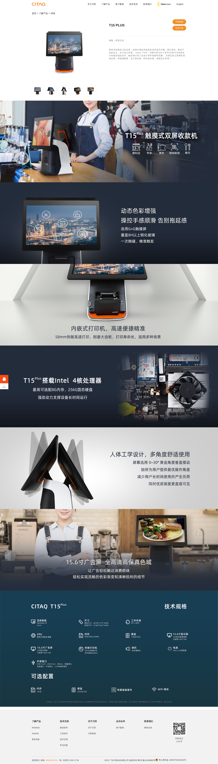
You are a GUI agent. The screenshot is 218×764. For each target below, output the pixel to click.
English (180, 4)
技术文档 (64, 739)
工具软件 (64, 733)
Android (35, 733)
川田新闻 (92, 733)
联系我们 (147, 4)
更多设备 (36, 739)
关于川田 (92, 4)
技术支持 (133, 4)
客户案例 (119, 4)
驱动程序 (64, 728)
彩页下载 (179, 28)
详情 (53, 13)
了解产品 (105, 4)
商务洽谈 (148, 728)
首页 (34, 13)
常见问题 (64, 745)
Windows (36, 728)
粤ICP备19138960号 (146, 760)
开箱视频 (179, 22)
